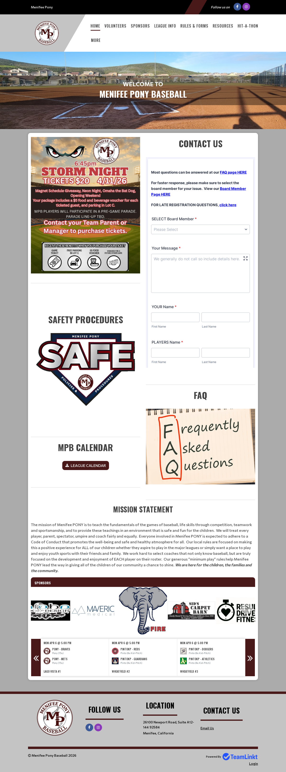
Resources (223, 26)
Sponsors (140, 26)
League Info (165, 26)
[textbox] (85, 210)
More (96, 40)
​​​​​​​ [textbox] (85, 362)
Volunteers (115, 26)
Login (253, 763)
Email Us (207, 728)
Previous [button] (39, 608)
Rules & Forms (194, 26)
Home (95, 26)
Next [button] (247, 608)
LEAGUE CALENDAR (88, 465)
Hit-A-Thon (248, 26)
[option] (46, 611)
